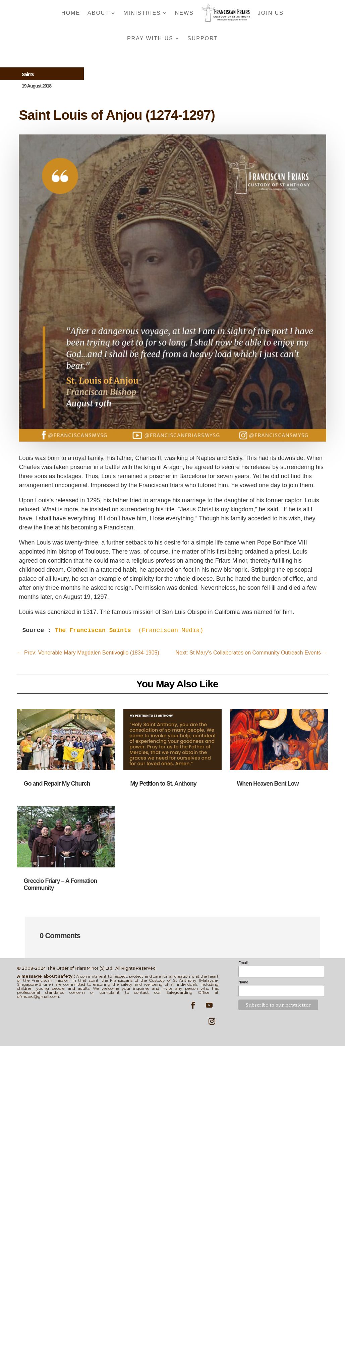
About (98, 13)
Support (202, 38)
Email (243, 963)
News (184, 13)
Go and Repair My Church (56, 783)
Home (70, 13)
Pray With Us (150, 38)
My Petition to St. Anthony (163, 783)
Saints (28, 74)
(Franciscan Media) (131, 630)
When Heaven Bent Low (267, 783)
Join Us (271, 13)
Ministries (142, 13)
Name (243, 982)
